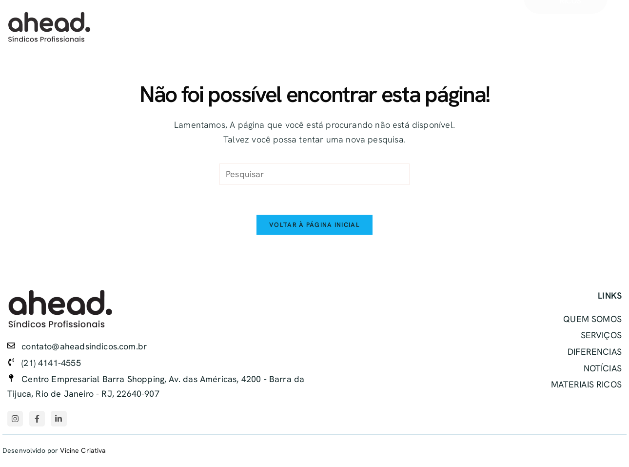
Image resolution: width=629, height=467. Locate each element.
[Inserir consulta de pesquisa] (314, 174)
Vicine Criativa (83, 451)
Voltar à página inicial (314, 225)
